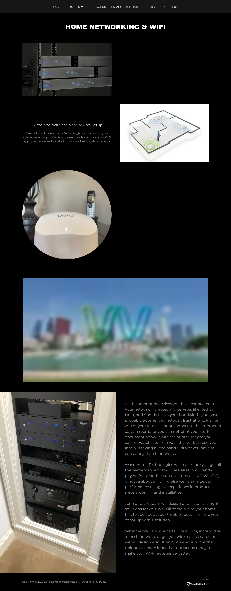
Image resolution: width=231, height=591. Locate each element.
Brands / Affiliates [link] (126, 6)
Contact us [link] (97, 6)
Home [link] (57, 6)
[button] (75, 7)
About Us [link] (171, 6)
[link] (198, 583)
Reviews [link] (152, 6)
